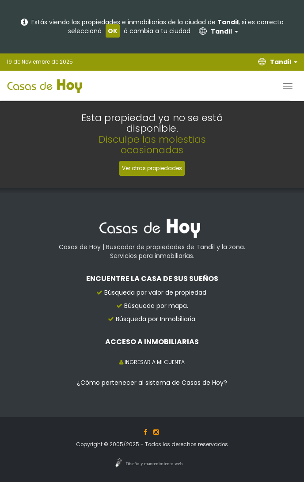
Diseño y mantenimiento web (153, 463)
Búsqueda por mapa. (156, 305)
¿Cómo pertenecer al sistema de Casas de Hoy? (152, 382)
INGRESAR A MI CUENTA (152, 362)
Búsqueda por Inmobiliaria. (156, 319)
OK (113, 31)
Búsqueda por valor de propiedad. (156, 292)
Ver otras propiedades (152, 168)
